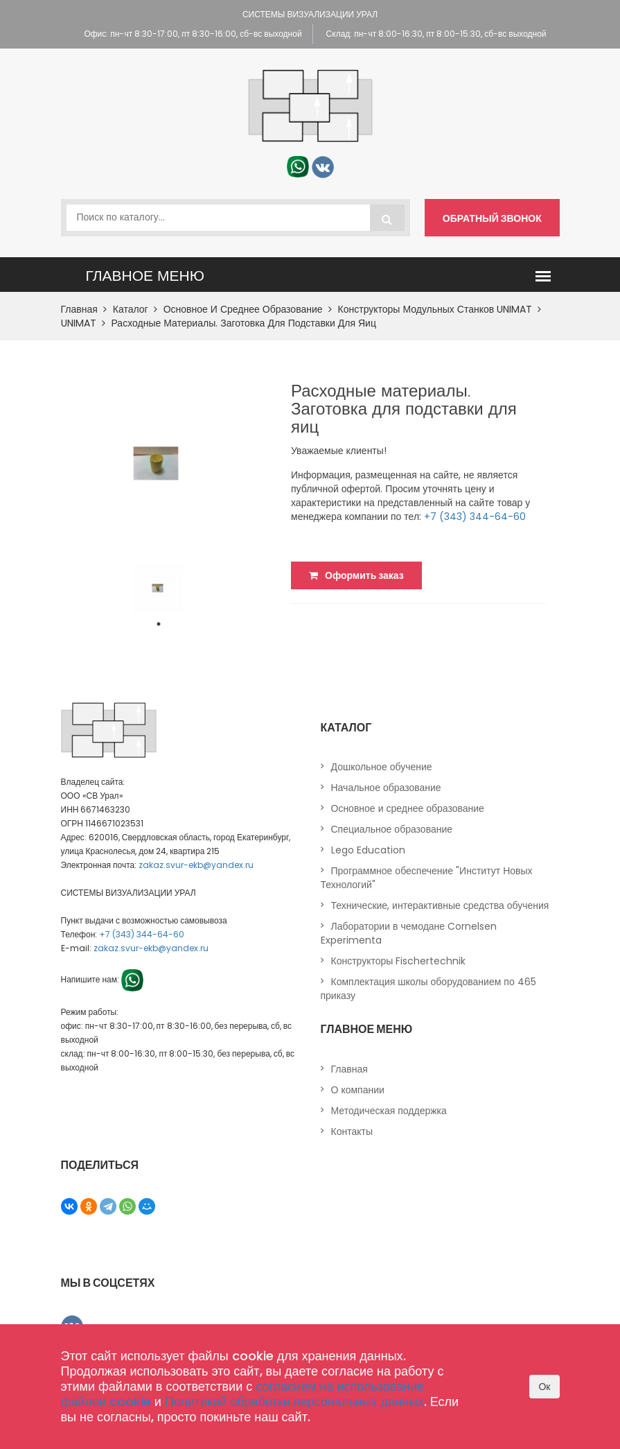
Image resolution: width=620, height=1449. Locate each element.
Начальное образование (386, 788)
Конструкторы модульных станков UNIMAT (440, 309)
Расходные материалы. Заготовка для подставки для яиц (244, 323)
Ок (544, 1387)
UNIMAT (83, 323)
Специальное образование (392, 829)
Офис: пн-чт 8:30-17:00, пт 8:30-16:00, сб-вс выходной (192, 34)
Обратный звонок (492, 218)
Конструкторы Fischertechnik (398, 961)
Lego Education (368, 850)
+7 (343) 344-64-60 (475, 516)
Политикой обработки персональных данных (294, 1401)
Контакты (352, 1131)
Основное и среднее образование (247, 309)
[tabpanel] (158, 589)
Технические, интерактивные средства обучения (440, 905)
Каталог (135, 309)
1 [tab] (159, 624)
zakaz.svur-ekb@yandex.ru (196, 865)
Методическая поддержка (389, 1111)
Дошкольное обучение (381, 767)
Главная (84, 309)
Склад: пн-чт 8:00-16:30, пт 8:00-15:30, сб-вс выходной (436, 34)
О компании (357, 1090)
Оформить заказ (356, 575)
